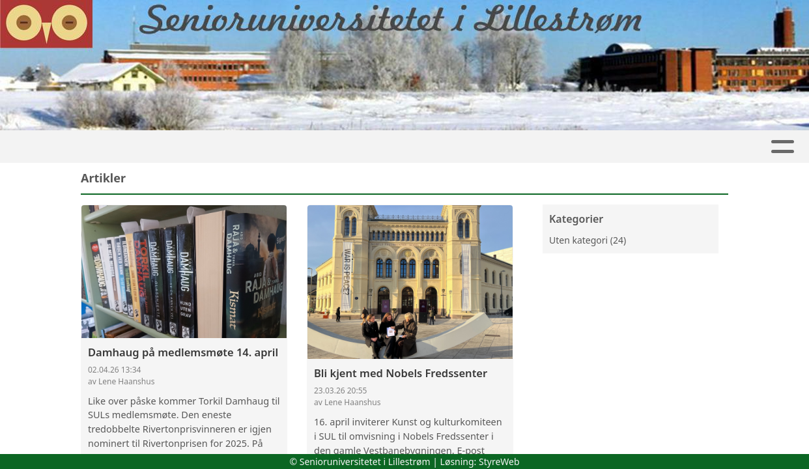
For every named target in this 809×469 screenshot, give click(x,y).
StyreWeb (499, 461)
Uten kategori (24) (587, 240)
